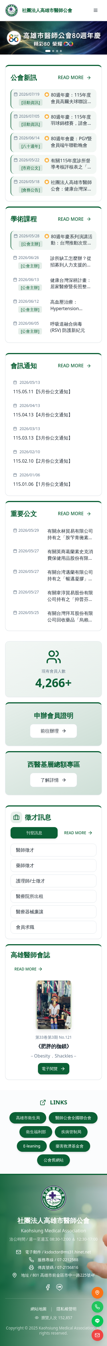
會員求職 (25, 927)
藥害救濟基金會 (70, 1146)
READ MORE (74, 77)
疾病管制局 (71, 1131)
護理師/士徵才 (30, 881)
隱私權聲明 (66, 1308)
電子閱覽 (53, 1068)
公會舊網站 (54, 1160)
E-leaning (32, 1146)
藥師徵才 (25, 865)
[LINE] (97, 1321)
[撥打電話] (97, 1307)
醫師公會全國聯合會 (73, 1117)
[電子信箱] (97, 1335)
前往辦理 (53, 731)
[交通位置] (97, 1293)
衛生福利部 (36, 1131)
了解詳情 (53, 780)
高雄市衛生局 (28, 1117)
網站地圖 (39, 1308)
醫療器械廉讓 (29, 911)
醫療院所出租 (29, 896)
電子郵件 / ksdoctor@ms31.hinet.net (58, 1252)
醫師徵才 (25, 850)
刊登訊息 (34, 832)
